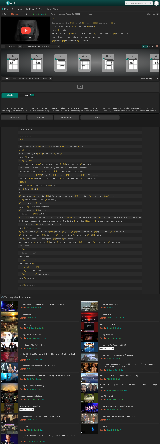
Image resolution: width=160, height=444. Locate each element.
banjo (37, 78)
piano (14, 78)
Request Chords (107, 348)
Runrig (7, 9)
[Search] (150, 3)
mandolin (29, 78)
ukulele (21, 78)
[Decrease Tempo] (3, 46)
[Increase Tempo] (20, 46)
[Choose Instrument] (50, 78)
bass (45, 78)
